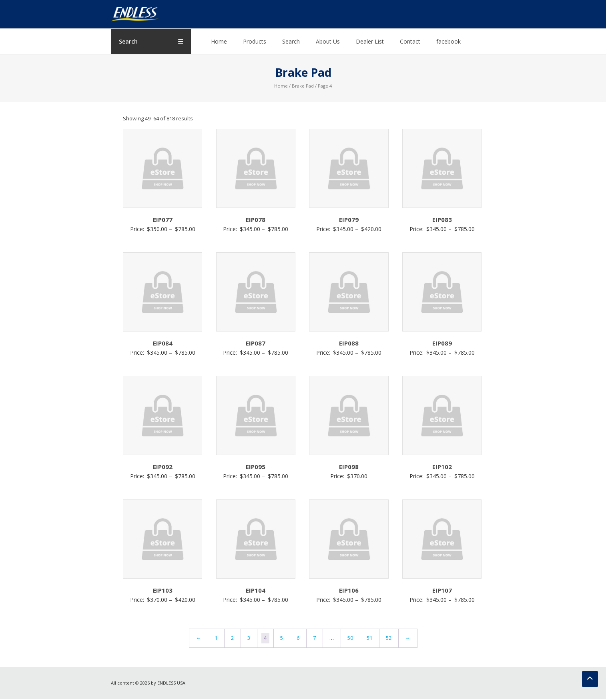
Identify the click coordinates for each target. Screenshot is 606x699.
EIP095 (255, 467)
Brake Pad (303, 86)
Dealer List (370, 41)
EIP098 (349, 467)
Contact (410, 41)
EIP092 (163, 467)
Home (219, 41)
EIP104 (255, 590)
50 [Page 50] (350, 637)
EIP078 (255, 220)
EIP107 (442, 590)
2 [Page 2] (232, 637)
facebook (448, 41)
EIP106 (349, 590)
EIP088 (349, 343)
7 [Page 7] (314, 637)
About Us (328, 41)
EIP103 (163, 590)
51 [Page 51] (369, 637)
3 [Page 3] (248, 637)
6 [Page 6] (298, 637)
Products (254, 41)
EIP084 (163, 343)
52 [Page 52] (388, 637)
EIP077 (163, 220)
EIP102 (442, 467)
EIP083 (442, 220)
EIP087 (255, 343)
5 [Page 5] (281, 637)
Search (291, 41)
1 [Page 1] (216, 637)
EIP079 (349, 220)
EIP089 (442, 343)
